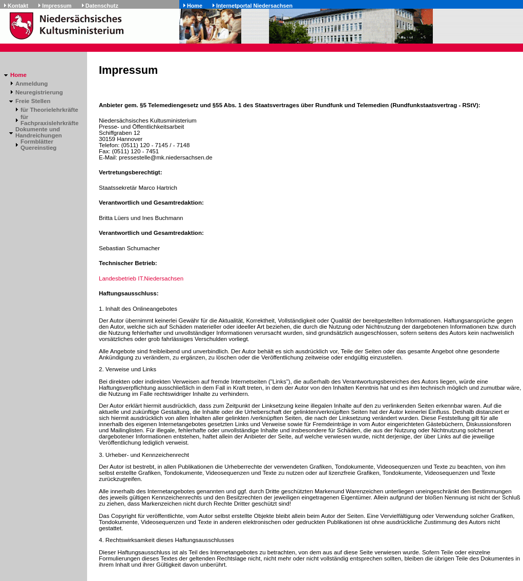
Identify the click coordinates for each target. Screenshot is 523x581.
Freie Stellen (32, 101)
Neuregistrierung (39, 92)
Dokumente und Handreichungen (38, 132)
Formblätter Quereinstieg (38, 144)
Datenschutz (102, 6)
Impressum (57, 6)
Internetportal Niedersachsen (254, 6)
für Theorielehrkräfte (49, 110)
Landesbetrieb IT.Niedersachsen (141, 278)
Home (194, 6)
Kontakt (18, 6)
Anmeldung (31, 84)
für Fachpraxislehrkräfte (49, 120)
